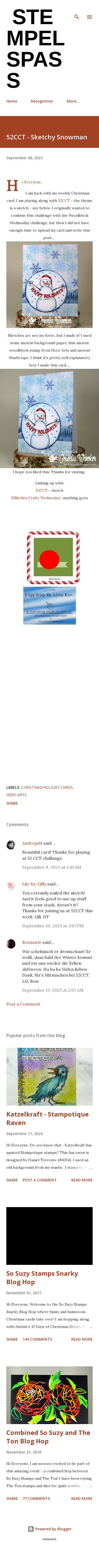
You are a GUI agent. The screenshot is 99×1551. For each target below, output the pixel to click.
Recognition (42, 101)
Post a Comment (23, 1004)
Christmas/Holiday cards (47, 787)
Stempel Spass (35, 48)
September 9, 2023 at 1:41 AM (51, 867)
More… (73, 101)
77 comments (36, 1498)
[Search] (77, 9)
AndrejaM (32, 843)
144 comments (37, 1339)
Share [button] (12, 803)
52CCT (64, 200)
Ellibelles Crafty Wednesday (35, 497)
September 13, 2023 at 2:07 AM (52, 990)
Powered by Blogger (50, 1528)
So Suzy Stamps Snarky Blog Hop (42, 1277)
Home (11, 101)
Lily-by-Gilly (34, 884)
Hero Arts (16, 794)
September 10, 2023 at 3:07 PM (53, 925)
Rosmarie (31, 942)
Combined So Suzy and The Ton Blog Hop (48, 1436)
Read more (82, 1179)
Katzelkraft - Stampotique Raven (47, 1118)
